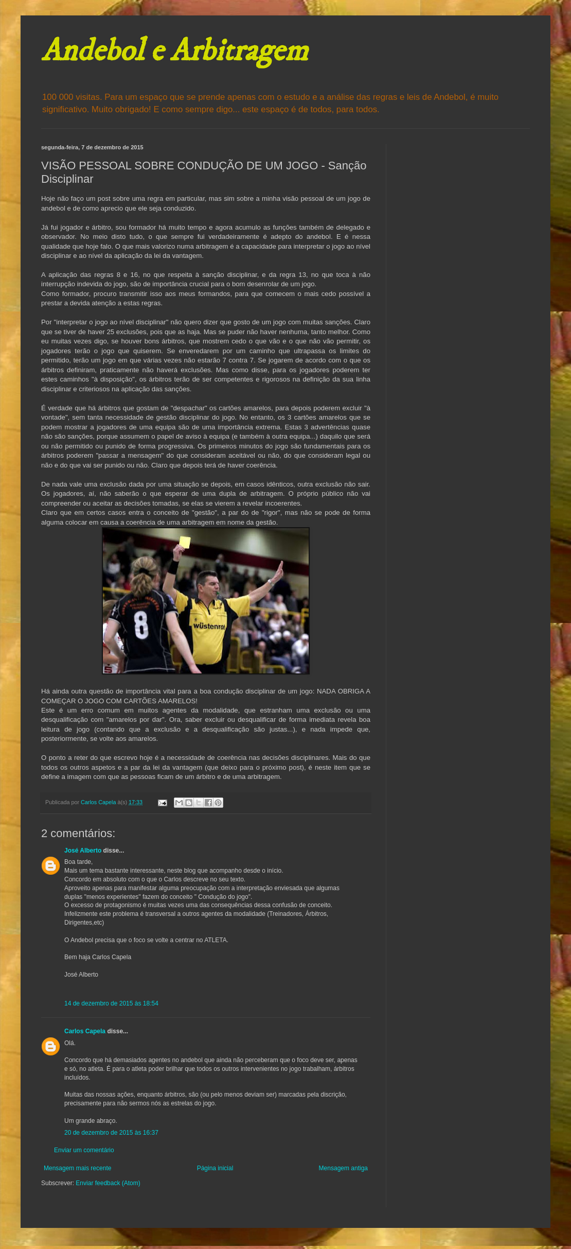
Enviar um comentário (84, 1150)
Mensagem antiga (343, 1168)
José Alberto (82, 850)
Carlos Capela (84, 1031)
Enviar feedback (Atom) (108, 1183)
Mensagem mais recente (77, 1168)
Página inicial (215, 1168)
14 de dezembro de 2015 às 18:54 (111, 1003)
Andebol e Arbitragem (174, 51)
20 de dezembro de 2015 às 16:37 (111, 1132)
